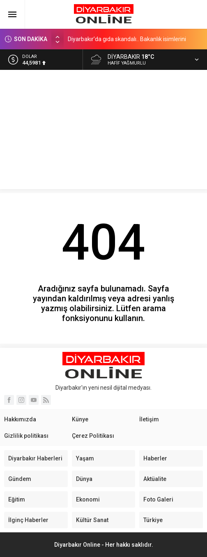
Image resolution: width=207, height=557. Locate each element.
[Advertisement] (103, 131)
